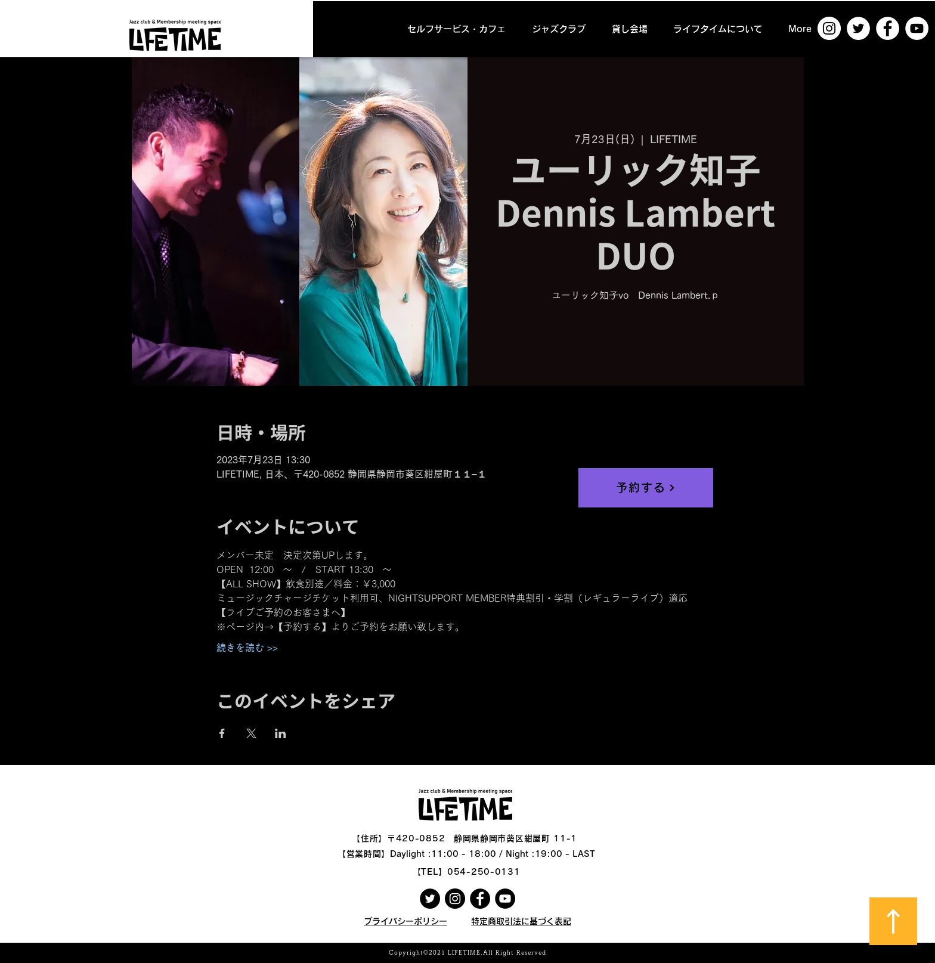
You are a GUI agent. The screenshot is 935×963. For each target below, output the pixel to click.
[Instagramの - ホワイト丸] (829, 28)
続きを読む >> (247, 647)
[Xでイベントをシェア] (251, 733)
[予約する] (645, 487)
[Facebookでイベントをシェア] (222, 733)
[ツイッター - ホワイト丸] (858, 28)
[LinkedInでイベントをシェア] (280, 733)
